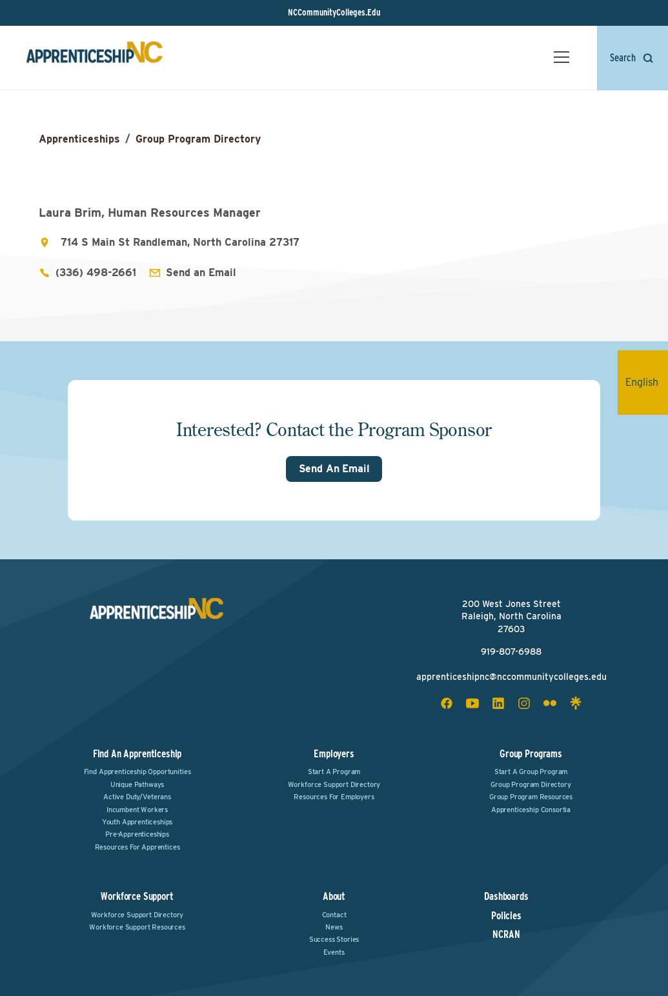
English (646, 382)
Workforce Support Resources (137, 926)
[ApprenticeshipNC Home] (94, 57)
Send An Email (334, 469)
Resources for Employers (334, 796)
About (334, 896)
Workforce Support (137, 896)
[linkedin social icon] (498, 703)
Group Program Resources (530, 796)
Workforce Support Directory (334, 784)
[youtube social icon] (472, 703)
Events (333, 952)
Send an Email (201, 272)
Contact (334, 914)
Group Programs (531, 754)
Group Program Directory (198, 139)
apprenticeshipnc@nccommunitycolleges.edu (511, 677)
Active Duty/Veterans (137, 796)
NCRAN (506, 935)
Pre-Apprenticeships (137, 834)
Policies (506, 916)
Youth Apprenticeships (137, 821)
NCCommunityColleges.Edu (334, 12)
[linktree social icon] (575, 703)
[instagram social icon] (524, 703)
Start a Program (334, 771)
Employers (334, 754)
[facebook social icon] (446, 703)
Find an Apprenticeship (137, 754)
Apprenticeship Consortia (531, 809)
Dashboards (506, 896)
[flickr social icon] (549, 703)
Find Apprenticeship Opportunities (137, 771)
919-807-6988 (511, 651)
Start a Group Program (531, 771)
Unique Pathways (137, 784)
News (333, 926)
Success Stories (334, 939)
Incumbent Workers (137, 809)
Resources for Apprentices (137, 847)
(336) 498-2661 (96, 272)
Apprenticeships (79, 139)
